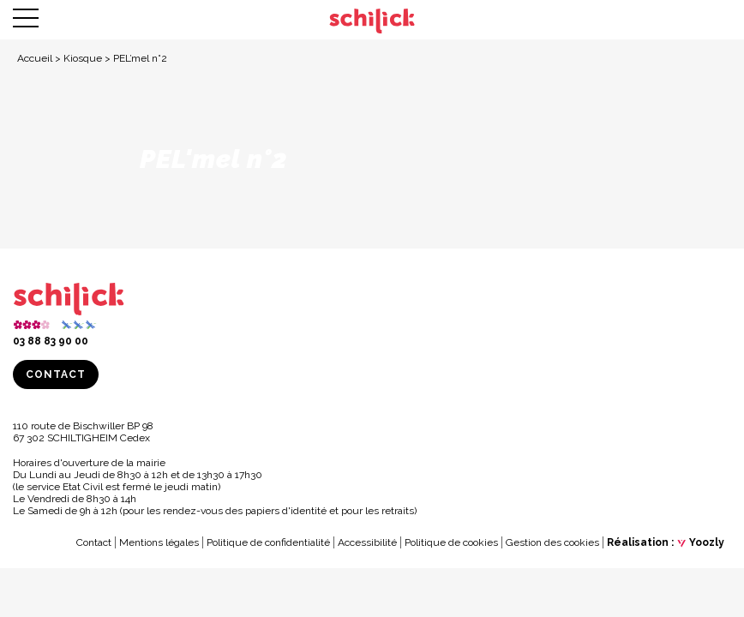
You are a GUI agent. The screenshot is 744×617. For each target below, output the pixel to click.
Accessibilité (367, 542)
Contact (56, 374)
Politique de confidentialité (268, 542)
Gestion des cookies (552, 542)
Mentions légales (159, 542)
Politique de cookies (451, 542)
